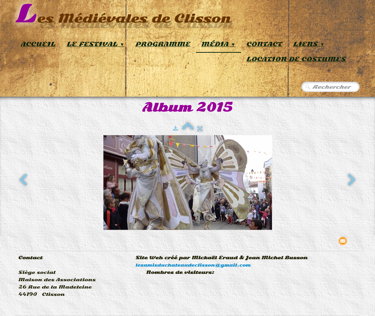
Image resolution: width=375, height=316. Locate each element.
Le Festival (96, 44)
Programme (162, 44)
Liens (309, 44)
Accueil (38, 44)
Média (218, 44)
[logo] (123, 14)
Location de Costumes (296, 59)
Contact (264, 44)
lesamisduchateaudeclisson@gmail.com (193, 265)
